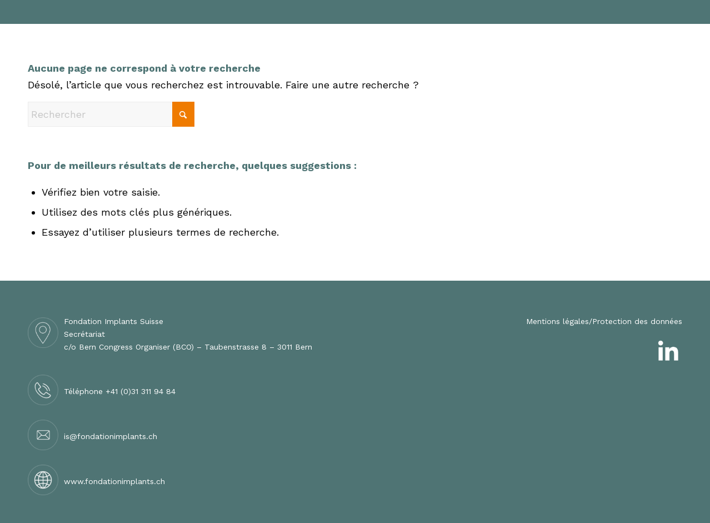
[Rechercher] (111, 114)
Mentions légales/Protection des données (604, 321)
